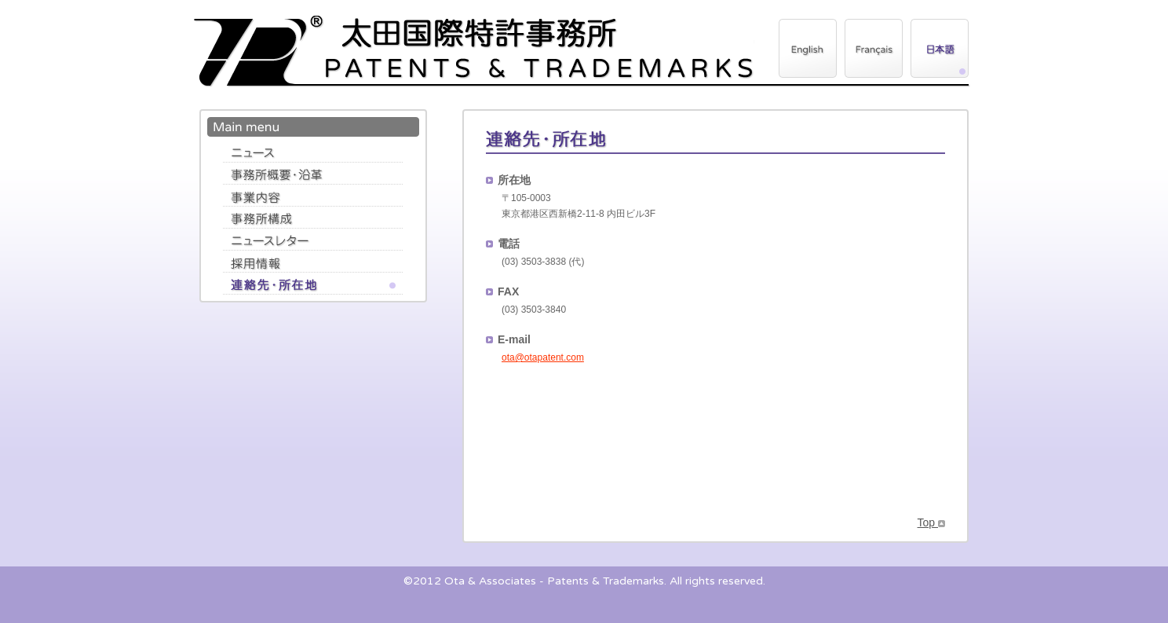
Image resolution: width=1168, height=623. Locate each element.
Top (931, 522)
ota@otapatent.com (543, 357)
